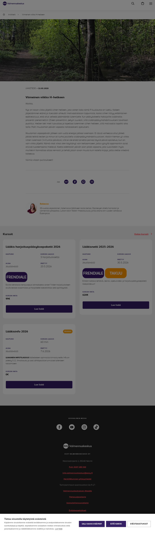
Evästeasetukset (139, 524)
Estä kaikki (116, 524)
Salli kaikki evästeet (92, 524)
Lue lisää (58, 529)
